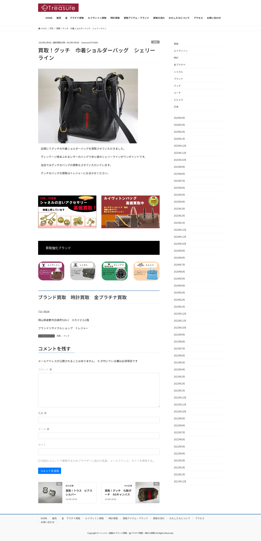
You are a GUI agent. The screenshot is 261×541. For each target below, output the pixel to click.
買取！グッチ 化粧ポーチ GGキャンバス (118, 492)
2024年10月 (180, 243)
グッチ (66, 335)
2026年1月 (179, 138)
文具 (176, 106)
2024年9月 (179, 250)
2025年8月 (179, 173)
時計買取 (113, 518)
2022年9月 (179, 418)
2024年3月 (179, 292)
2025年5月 (179, 194)
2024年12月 (180, 229)
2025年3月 (179, 208)
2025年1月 (179, 222)
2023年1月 (179, 390)
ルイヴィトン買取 (94, 518)
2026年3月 (179, 124)
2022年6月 (179, 439)
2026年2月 (179, 131)
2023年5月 (179, 362)
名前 (42, 413)
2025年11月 (180, 152)
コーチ (177, 92)
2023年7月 (179, 348)
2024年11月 (180, 236)
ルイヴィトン (181, 50)
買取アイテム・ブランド (135, 518)
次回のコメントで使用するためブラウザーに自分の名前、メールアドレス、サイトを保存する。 (98, 461)
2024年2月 (179, 299)
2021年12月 (180, 481)
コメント (45, 369)
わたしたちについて (179, 518)
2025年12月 (180, 145)
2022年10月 (180, 411)
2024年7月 (179, 264)
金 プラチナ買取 (71, 518)
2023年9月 (179, 334)
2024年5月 (179, 278)
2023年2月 (179, 383)
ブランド (178, 78)
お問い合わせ (48, 522)
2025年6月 (179, 187)
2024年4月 (179, 285)
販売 (54, 518)
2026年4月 (179, 117)
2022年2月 (179, 467)
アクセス (199, 518)
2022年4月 (179, 453)
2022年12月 (180, 397)
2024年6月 (179, 271)
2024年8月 (179, 257)
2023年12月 (180, 313)
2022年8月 (179, 425)
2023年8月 (179, 341)
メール (43, 429)
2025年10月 (180, 159)
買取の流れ (159, 518)
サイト (42, 445)
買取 (155, 42)
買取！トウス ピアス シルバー (80, 492)
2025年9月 (179, 166)
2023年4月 (179, 369)
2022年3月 (179, 460)
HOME (44, 518)
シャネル (178, 71)
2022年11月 (180, 404)
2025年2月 (179, 215)
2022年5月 (179, 446)
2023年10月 (180, 327)
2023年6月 (179, 355)
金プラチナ (179, 64)
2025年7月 (179, 180)
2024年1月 (179, 306)
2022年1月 (179, 474)
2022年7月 (179, 432)
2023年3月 (179, 376)
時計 (176, 57)
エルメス (178, 99)
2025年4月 (179, 201)
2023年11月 (180, 320)
